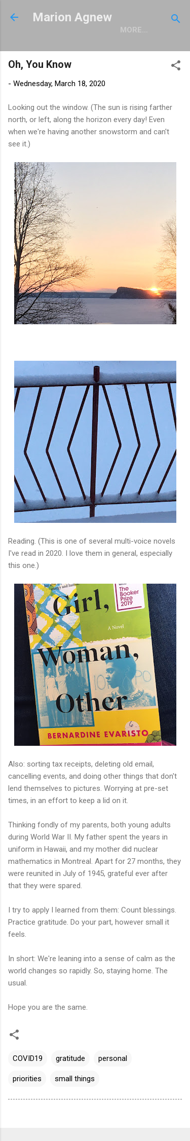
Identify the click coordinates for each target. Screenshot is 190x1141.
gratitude (70, 1058)
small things (75, 1078)
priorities (27, 1078)
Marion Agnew (72, 17)
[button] (176, 67)
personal (112, 1058)
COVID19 (28, 1058)
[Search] (176, 20)
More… (134, 29)
